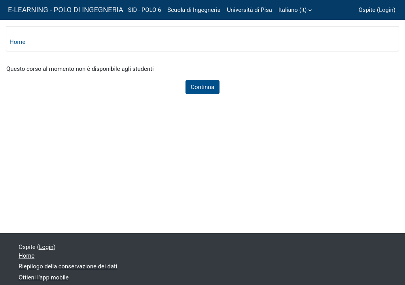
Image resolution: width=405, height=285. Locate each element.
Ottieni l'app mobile (44, 277)
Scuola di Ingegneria (193, 9)
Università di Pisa (249, 9)
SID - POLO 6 (144, 9)
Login (386, 9)
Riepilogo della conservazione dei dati (68, 266)
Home (17, 42)
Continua (202, 87)
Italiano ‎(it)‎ (292, 9)
